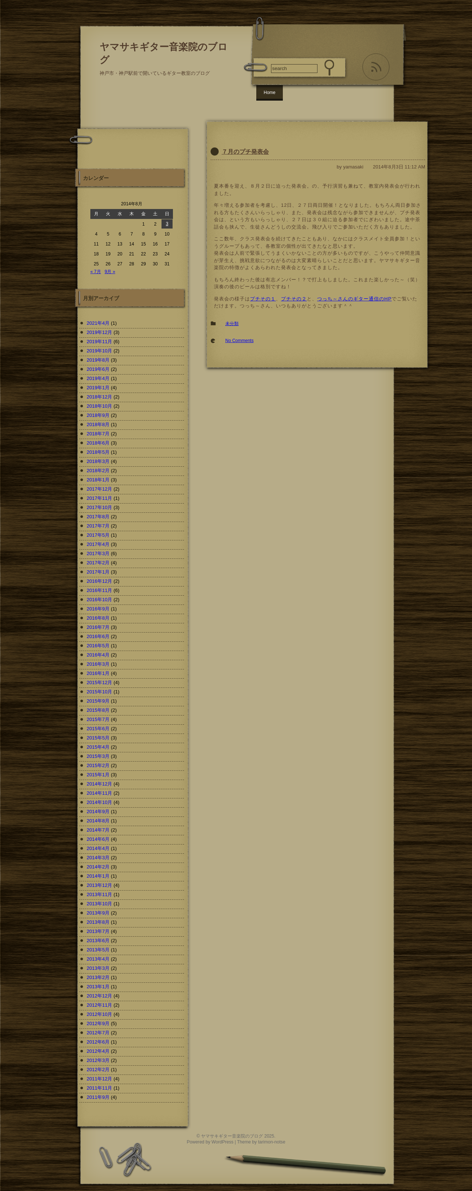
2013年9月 (98, 913)
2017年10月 (99, 507)
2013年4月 (98, 959)
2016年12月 (99, 581)
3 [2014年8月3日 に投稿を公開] (167, 223)
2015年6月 (98, 728)
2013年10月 (99, 903)
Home (269, 92)
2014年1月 (98, 876)
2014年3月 (98, 857)
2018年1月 (98, 480)
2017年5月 (98, 535)
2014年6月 (98, 839)
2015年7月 (98, 719)
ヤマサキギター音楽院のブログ (232, 1136)
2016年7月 (98, 627)
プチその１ (263, 299)
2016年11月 (99, 590)
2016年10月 (99, 599)
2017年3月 (98, 553)
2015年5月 (98, 738)
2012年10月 (99, 1014)
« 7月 (95, 271)
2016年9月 (98, 609)
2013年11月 (99, 894)
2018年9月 (98, 415)
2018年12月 (99, 397)
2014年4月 (98, 848)
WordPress (223, 1142)
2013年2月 (98, 977)
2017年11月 (99, 498)
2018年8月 (98, 424)
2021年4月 (98, 323)
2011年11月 (99, 1088)
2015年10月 (99, 691)
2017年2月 (98, 562)
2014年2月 (98, 867)
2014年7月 (98, 830)
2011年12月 (99, 1079)
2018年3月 (98, 461)
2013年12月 (99, 885)
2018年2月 (98, 470)
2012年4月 (98, 1051)
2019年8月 (98, 360)
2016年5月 (98, 645)
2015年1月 (98, 774)
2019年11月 (99, 341)
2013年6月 (98, 940)
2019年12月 (99, 332)
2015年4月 (98, 747)
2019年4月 (98, 378)
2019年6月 (98, 369)
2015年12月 (99, 682)
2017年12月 (99, 489)
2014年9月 (98, 811)
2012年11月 (99, 1005)
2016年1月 (98, 673)
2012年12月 (99, 996)
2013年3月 (98, 968)
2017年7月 (98, 526)
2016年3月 (98, 664)
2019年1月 (98, 387)
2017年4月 (98, 544)
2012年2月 (98, 1069)
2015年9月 (98, 701)
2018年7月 (98, 433)
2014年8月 (98, 820)
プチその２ (294, 299)
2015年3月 (98, 756)
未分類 (232, 323)
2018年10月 (99, 406)
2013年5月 (98, 950)
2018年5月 (98, 452)
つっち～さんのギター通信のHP (354, 299)
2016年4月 (98, 655)
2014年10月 (99, 802)
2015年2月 (98, 765)
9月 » (110, 271)
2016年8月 (98, 618)
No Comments (239, 340)
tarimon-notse (271, 1142)
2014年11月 (99, 793)
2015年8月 (98, 710)
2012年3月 (98, 1060)
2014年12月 (99, 784)
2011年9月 (98, 1097)
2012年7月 (98, 1032)
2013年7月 (98, 931)
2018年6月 (98, 443)
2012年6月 (98, 1042)
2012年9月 (98, 1023)
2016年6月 (98, 636)
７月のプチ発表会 (245, 152)
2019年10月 (99, 351)
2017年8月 (98, 516)
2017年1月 (98, 572)
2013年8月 (98, 922)
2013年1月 (98, 986)
